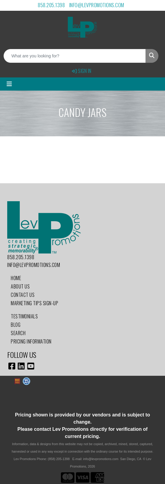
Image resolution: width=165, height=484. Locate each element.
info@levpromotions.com (96, 5)
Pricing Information (31, 341)
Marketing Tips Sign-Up (34, 303)
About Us (20, 286)
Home (16, 278)
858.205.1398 (51, 5)
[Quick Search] (75, 56)
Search (18, 333)
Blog (15, 324)
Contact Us (22, 294)
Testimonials (24, 316)
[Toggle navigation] (9, 84)
